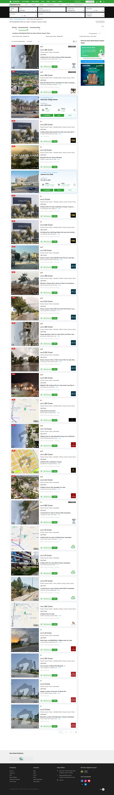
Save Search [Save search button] (100, 22)
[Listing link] (44, 57)
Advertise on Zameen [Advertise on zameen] (15, 779)
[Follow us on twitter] (82, 785)
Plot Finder (25, 1)
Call (54, 66)
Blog (42, 1)
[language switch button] (97, 2)
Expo (34, 777)
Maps (48, 1)
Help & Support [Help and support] (13, 777)
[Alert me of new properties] (92, 61)
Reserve (47, 115)
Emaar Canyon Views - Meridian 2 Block (21, 36)
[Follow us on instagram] (86, 782)
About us (12, 771)
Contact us (12, 773)
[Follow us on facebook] (82, 782)
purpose (12, 8)
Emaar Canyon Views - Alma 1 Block (89, 36)
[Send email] (41, 66)
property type (70, 8)
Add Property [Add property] (36, 781)
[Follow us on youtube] (89, 782)
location (41, 8)
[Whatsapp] (47, 66)
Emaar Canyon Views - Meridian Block (55, 36)
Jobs (11, 775)
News (34, 773)
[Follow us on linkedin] (86, 785)
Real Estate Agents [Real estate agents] (37, 779)
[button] (13, 10)
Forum (34, 775)
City (21, 8)
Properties (16, 1)
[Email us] (69, 780)
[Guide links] (92, 51)
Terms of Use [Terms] (13, 781)
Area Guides (35, 1)
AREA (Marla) (89, 8)
